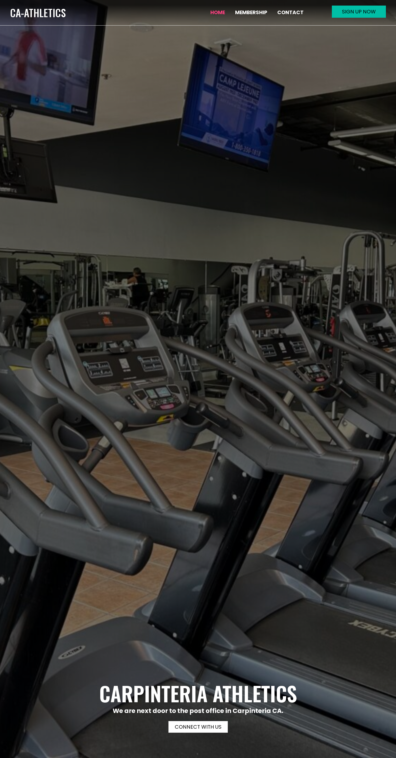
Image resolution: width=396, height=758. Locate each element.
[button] (359, 12)
